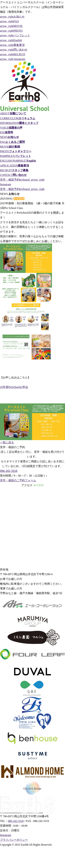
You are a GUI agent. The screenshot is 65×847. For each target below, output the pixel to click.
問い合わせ (13, 49)
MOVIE (11, 26)
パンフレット (15, 35)
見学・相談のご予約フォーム (18, 480)
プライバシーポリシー (14, 839)
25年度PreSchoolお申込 (14, 387)
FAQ (9, 21)
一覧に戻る (7, 442)
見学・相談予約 (22, 179)
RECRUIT (12, 54)
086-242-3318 (8, 471)
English (11, 40)
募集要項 (12, 44)
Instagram (12, 59)
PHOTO (11, 30)
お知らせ (12, 16)
